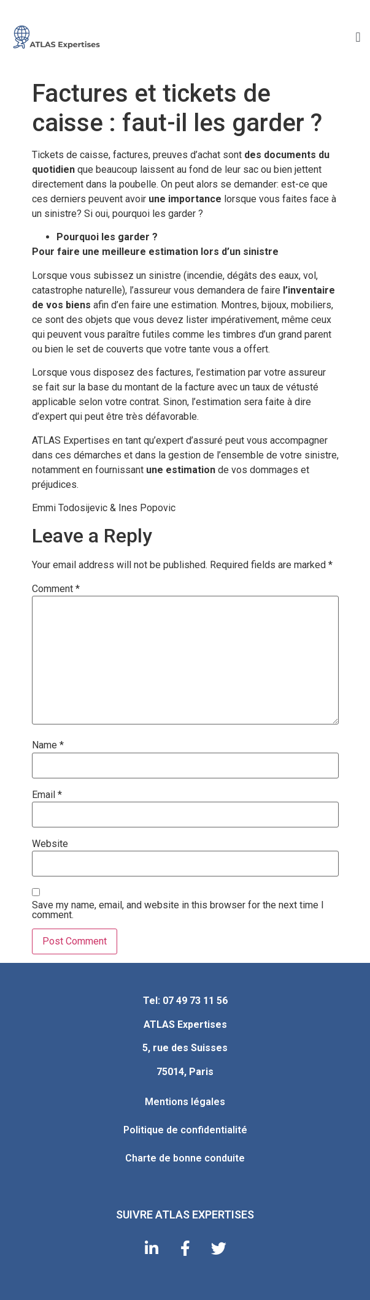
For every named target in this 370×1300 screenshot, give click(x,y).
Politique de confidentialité (185, 1130)
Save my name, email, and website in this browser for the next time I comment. (178, 910)
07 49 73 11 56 (195, 1000)
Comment (56, 589)
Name (48, 745)
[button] (358, 37)
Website (50, 844)
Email (47, 795)
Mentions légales (185, 1102)
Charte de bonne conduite (185, 1158)
